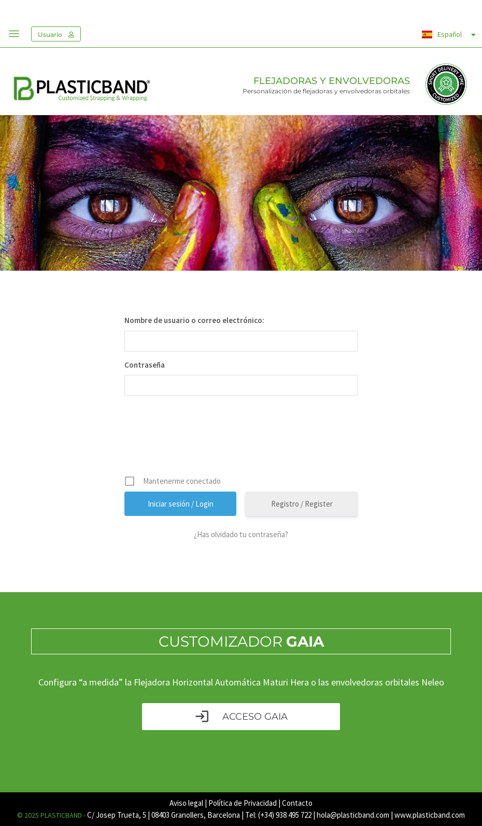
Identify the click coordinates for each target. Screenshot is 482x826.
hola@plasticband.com (353, 815)
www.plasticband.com (429, 815)
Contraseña (144, 365)
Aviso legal (186, 803)
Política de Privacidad (242, 803)
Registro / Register (302, 504)
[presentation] (242, 439)
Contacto (297, 803)
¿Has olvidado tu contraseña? (241, 534)
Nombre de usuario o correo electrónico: (194, 320)
